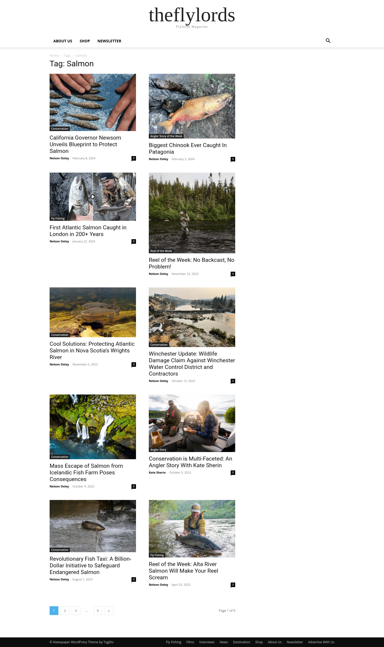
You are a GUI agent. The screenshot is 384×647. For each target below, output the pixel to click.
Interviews (206, 642)
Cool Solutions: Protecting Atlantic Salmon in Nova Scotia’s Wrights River (92, 350)
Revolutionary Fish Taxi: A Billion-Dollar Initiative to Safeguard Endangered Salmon (90, 565)
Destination (241, 642)
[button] (328, 41)
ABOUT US (62, 40)
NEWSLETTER (109, 40)
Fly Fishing (58, 218)
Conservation (59, 129)
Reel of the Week (161, 251)
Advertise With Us (321, 642)
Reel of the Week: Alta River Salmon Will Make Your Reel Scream (183, 571)
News (224, 642)
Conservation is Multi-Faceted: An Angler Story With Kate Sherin (190, 462)
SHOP (85, 40)
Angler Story (158, 449)
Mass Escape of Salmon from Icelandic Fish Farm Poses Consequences (86, 472)
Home (54, 55)
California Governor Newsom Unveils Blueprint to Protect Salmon (85, 144)
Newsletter (295, 642)
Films (190, 642)
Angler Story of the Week (166, 136)
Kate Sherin (157, 472)
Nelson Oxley (59, 158)
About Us (275, 642)
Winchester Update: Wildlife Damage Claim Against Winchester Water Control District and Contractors (192, 364)
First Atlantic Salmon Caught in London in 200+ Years (88, 230)
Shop (259, 642)
